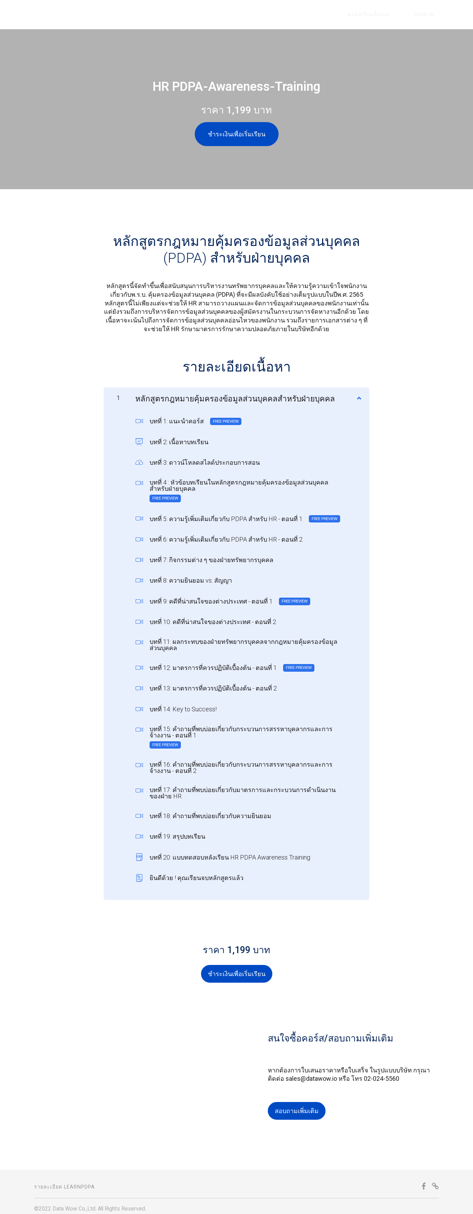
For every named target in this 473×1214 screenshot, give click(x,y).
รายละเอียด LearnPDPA (64, 1182)
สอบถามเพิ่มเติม (297, 1105)
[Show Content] (358, 392)
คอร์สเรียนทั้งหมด (383, 15)
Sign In (429, 15)
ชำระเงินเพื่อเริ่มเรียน (236, 134)
